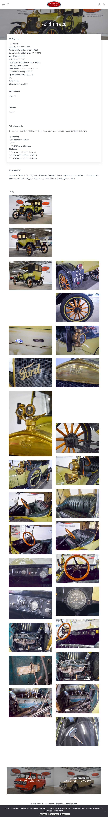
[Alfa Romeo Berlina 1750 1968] (77, 780)
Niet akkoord (53, 814)
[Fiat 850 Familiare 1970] (30, 780)
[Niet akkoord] (105, 811)
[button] (3, 4)
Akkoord (43, 814)
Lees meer (65, 814)
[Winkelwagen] (103, 4)
